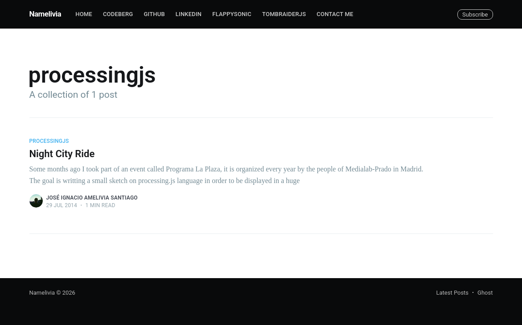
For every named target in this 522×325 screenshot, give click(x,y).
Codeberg (118, 14)
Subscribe (475, 14)
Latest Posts (452, 292)
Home (83, 14)
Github (154, 14)
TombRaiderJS (284, 14)
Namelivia (45, 13)
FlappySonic (231, 14)
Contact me (334, 14)
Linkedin (188, 14)
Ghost (485, 292)
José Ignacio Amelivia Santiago (92, 198)
